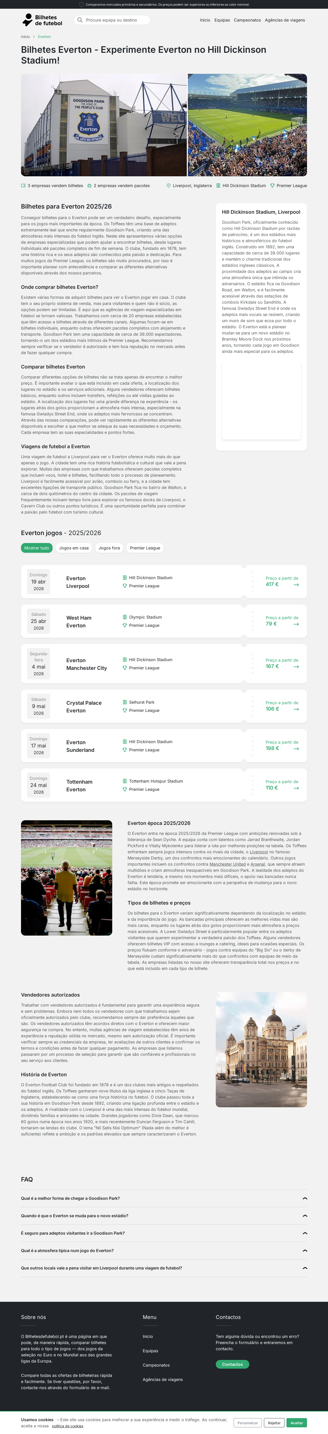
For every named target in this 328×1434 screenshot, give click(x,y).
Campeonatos (247, 20)
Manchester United (228, 864)
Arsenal (258, 864)
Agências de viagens (285, 20)
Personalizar (248, 1423)
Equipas (222, 20)
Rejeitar (274, 1423)
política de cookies (67, 1426)
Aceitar (297, 1423)
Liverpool (259, 851)
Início (205, 20)
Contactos (232, 1364)
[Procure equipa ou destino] (116, 20)
